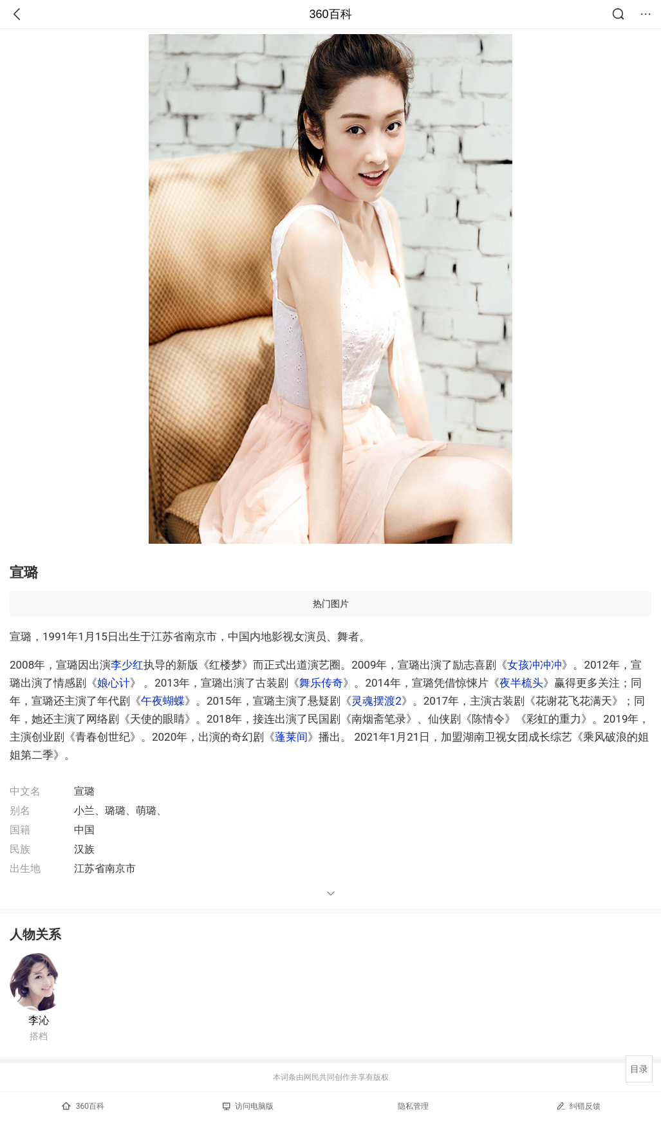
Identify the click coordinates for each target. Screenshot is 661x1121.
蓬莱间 (291, 736)
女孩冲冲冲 (534, 664)
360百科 (330, 14)
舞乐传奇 (321, 682)
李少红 (127, 664)
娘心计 (113, 682)
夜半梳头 (521, 682)
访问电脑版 (248, 1106)
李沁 (38, 1020)
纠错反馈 (578, 1106)
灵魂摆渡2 (376, 700)
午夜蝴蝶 (163, 700)
